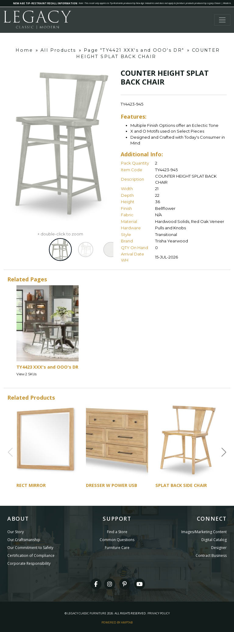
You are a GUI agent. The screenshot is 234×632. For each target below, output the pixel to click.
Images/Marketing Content (204, 531)
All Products (58, 50)
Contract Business (211, 555)
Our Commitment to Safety (30, 547)
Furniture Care (117, 547)
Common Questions (117, 539)
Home (24, 50)
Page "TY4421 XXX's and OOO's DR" (134, 50)
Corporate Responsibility (29, 563)
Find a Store (117, 531)
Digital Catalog (214, 539)
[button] (224, 452)
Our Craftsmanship (23, 539)
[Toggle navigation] (222, 20)
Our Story (15, 531)
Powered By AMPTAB (117, 622)
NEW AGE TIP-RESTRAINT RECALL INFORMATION (45, 3)
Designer (219, 547)
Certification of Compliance (31, 555)
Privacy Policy (158, 613)
